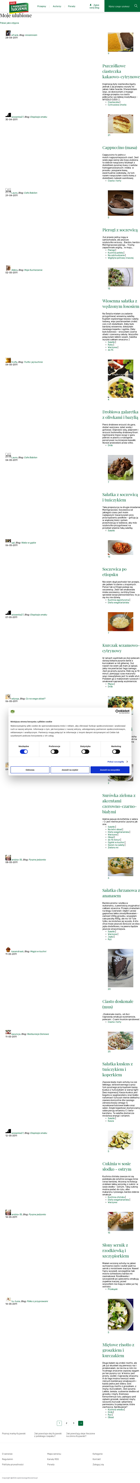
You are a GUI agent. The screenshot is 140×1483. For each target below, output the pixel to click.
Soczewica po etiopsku (114, 571)
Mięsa (111, 684)
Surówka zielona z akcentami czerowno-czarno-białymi (119, 803)
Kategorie (98, 1454)
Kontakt (97, 1459)
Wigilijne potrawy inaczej (121, 258)
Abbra (14, 270)
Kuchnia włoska (116, 1409)
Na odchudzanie (116, 255)
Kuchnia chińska (116, 1197)
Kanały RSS (53, 1459)
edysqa (15, 698)
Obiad (111, 837)
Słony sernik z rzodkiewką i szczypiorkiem (115, 1250)
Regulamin (7, 1459)
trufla (14, 362)
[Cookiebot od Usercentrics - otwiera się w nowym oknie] (117, 712)
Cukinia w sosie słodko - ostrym (116, 1166)
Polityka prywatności (13, 1464)
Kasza (111, 1121)
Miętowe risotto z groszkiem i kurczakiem (118, 1350)
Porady (51, 1464)
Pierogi (111, 250)
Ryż (110, 939)
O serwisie (7, 1454)
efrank (14, 35)
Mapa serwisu (54, 1454)
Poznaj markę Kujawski (14, 1433)
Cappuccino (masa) (119, 147)
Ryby (110, 344)
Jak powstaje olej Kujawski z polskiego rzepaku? (48, 1434)
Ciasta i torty (114, 180)
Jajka (110, 936)
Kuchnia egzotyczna (118, 600)
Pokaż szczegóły (116, 761)
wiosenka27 (17, 117)
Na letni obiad (115, 829)
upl (13, 542)
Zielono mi (113, 847)
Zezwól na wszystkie (110, 770)
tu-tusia (15, 1301)
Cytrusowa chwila (117, 104)
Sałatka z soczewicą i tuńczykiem (120, 497)
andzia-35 (16, 859)
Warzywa (112, 347)
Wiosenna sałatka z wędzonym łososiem (120, 303)
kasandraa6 (17, 951)
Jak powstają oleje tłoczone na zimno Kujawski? (80, 1434)
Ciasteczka (113, 102)
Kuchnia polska (115, 252)
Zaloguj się (98, 1464)
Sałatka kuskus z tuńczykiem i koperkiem (117, 1069)
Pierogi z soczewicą (120, 229)
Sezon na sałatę (116, 845)
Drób (110, 445)
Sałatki (111, 342)
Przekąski (113, 1289)
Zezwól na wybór (70, 770)
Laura (14, 193)
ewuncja (15, 1034)
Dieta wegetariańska (118, 602)
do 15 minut (114, 840)
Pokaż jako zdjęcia (9, 23)
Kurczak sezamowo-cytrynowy (121, 647)
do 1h (110, 350)
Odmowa (30, 770)
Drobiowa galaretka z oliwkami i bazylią (120, 414)
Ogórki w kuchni (116, 842)
